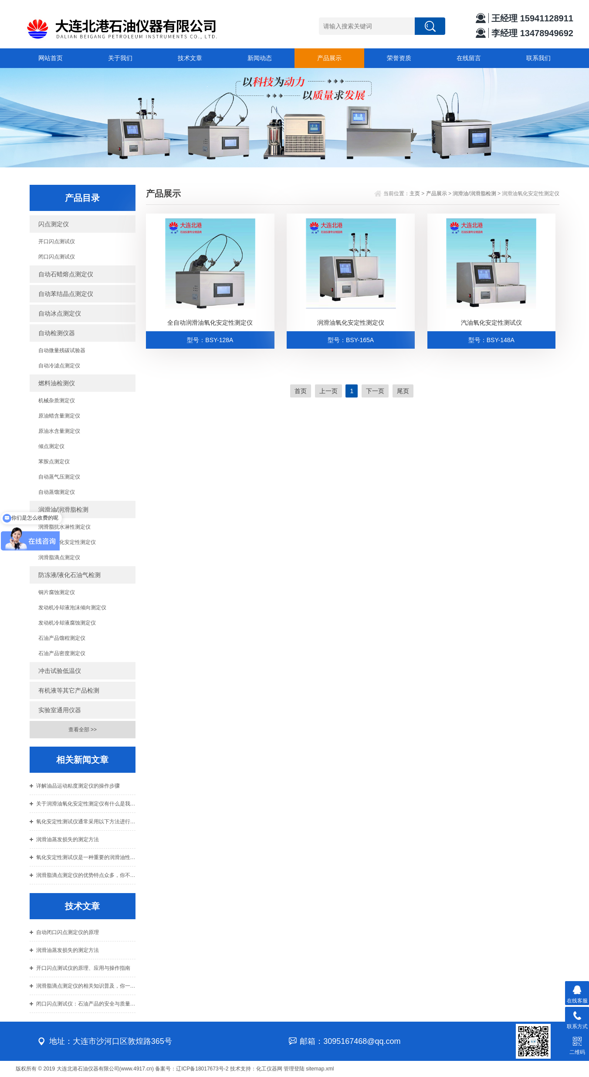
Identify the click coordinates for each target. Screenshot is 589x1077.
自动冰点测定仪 (59, 313)
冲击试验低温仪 (59, 670)
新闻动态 (259, 57)
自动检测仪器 (56, 333)
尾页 (403, 390)
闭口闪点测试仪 (56, 257)
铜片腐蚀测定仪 (56, 592)
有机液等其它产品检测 (68, 690)
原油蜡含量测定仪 (59, 416)
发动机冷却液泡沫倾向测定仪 (72, 608)
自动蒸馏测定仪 (56, 492)
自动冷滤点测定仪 (59, 366)
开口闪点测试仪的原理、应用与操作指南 (83, 968)
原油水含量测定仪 (59, 431)
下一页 (375, 390)
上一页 (328, 390)
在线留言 (469, 57)
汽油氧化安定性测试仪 (491, 322)
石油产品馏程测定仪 (61, 638)
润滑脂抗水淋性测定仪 (64, 527)
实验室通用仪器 (59, 710)
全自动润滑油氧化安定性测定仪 (210, 322)
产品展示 (329, 57)
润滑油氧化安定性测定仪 (67, 542)
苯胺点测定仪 (54, 462)
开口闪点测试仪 (56, 241)
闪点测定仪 (53, 224)
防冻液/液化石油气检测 (69, 574)
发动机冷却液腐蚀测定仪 (67, 623)
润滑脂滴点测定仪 (59, 557)
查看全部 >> (82, 730)
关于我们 (120, 57)
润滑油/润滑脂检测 (63, 509)
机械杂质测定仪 (56, 401)
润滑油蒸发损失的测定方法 (67, 839)
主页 (415, 193)
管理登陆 (294, 1069)
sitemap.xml (320, 1069)
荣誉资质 (399, 57)
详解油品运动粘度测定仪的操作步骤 (78, 786)
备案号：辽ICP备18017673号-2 (191, 1069)
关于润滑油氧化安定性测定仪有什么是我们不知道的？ (85, 804)
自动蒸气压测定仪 (59, 477)
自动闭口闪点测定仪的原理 (67, 932)
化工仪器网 (269, 1069)
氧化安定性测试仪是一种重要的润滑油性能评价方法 (85, 857)
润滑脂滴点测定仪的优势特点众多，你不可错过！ (85, 875)
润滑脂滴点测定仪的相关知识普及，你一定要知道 (85, 986)
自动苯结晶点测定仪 (65, 293)
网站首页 (50, 57)
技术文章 (190, 57)
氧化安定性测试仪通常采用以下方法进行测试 (85, 822)
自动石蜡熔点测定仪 (65, 274)
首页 (300, 390)
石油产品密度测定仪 (61, 653)
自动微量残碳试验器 (61, 350)
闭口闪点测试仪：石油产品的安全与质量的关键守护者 (85, 1004)
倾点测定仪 (51, 446)
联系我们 (538, 57)
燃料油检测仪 (56, 383)
